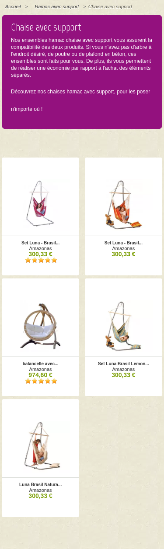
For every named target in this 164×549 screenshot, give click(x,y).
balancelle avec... (41, 363)
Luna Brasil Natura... (40, 484)
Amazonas (40, 248)
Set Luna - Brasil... (40, 242)
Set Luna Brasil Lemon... (123, 363)
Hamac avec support (57, 6)
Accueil (13, 6)
